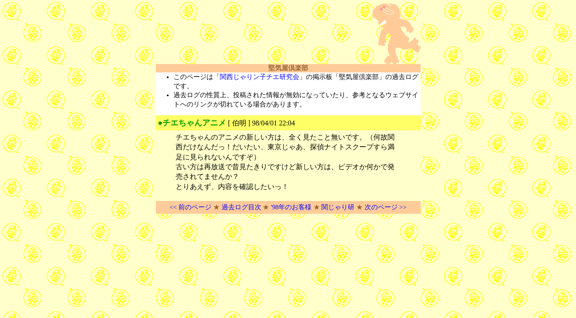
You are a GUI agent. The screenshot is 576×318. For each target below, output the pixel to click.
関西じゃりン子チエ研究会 (259, 76)
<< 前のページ (190, 207)
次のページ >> (386, 207)
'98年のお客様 (291, 207)
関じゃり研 (337, 207)
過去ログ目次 (241, 207)
